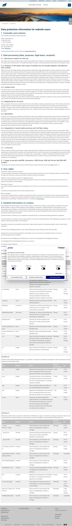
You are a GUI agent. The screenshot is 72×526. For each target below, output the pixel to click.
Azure (17, 289)
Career (56, 508)
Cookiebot (18, 319)
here (52, 165)
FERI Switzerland (5, 518)
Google (17, 336)
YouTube (18, 425)
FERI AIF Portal (4, 512)
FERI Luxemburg (5, 23)
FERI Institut (4, 520)
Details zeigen (58, 273)
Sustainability (58, 514)
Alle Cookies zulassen (55, 277)
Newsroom (57, 516)
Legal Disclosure (17, 524)
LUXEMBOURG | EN (62, 0)
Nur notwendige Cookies (17, 277)
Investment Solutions (35, 4)
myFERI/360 (4, 508)
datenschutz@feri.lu (30, 51)
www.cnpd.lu (40, 198)
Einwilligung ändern (6, 246)
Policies (45, 4)
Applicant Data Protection (61, 510)
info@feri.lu (8, 48)
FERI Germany (4, 516)
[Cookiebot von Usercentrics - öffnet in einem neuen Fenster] (59, 248)
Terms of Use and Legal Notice (28, 524)
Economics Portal (5, 510)
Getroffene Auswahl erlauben (36, 277)
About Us (57, 518)
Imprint (38, 524)
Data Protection (13, 23)
